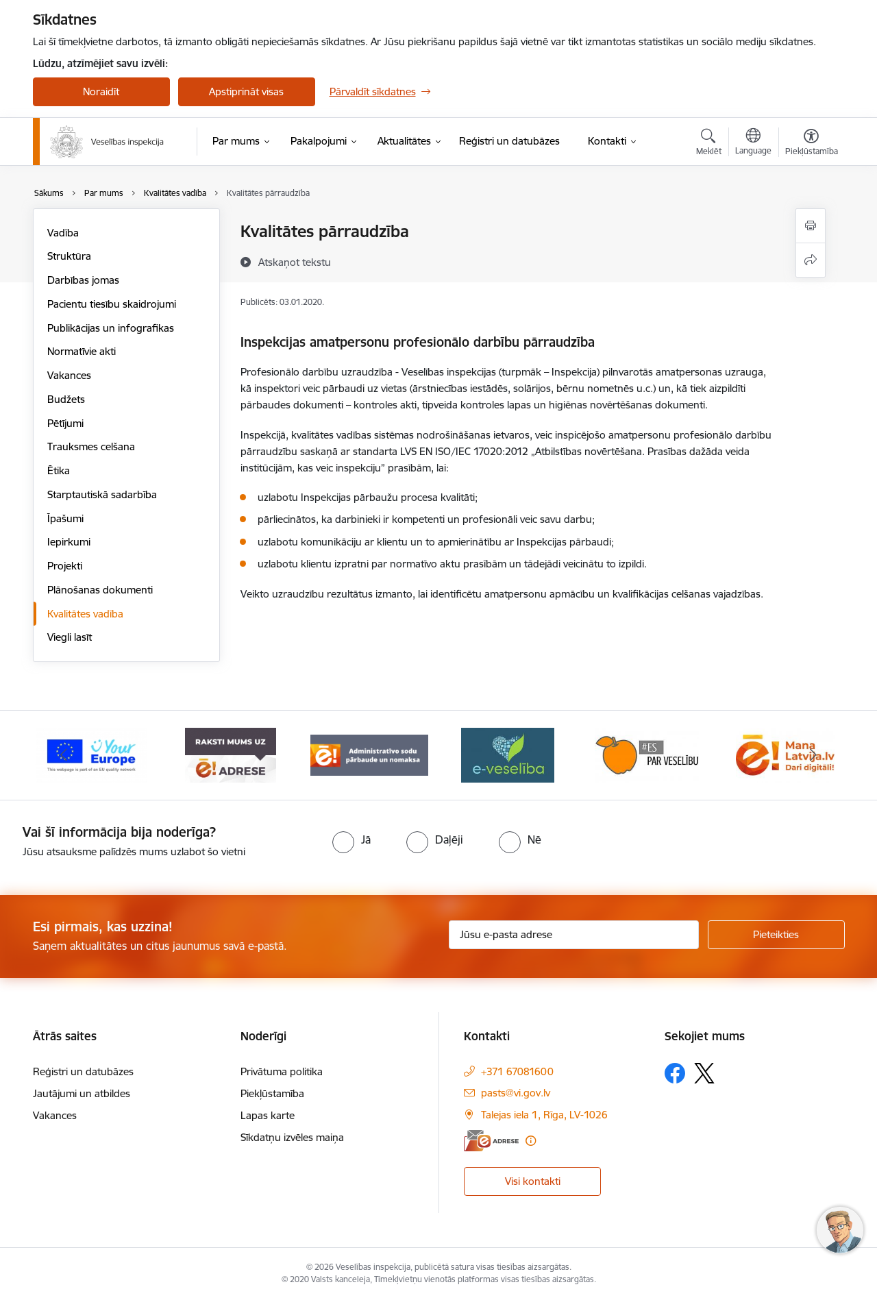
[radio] (351, 839)
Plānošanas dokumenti (100, 589)
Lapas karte (267, 1115)
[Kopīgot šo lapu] (810, 260)
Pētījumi (65, 423)
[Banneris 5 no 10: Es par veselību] (647, 754)
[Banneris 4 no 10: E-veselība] (507, 754)
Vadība (63, 232)
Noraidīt (101, 91)
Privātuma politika (281, 1071)
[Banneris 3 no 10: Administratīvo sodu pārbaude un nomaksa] (369, 754)
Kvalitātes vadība (85, 613)
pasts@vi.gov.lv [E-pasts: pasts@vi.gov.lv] (515, 1092)
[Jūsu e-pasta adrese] (574, 934)
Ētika (58, 470)
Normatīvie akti (81, 351)
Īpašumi (65, 518)
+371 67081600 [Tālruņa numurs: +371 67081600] (517, 1071)
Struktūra (69, 255)
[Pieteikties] (776, 934)
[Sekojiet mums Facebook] (675, 1073)
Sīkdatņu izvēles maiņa (292, 1137)
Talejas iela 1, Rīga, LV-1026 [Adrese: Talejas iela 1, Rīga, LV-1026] (544, 1114)
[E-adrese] (491, 1140)
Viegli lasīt (69, 636)
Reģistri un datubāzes (83, 1071)
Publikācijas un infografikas (110, 327)
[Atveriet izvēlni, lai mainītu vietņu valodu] (753, 143)
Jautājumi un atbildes (81, 1093)
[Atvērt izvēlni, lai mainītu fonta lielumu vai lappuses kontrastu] (811, 143)
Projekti (64, 565)
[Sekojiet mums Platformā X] (704, 1073)
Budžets (66, 399)
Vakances (69, 375)
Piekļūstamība (272, 1093)
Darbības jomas (83, 279)
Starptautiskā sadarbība (102, 494)
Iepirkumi (68, 541)
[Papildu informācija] (531, 1141)
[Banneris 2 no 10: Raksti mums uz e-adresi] (230, 754)
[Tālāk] (813, 755)
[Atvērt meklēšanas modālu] (708, 143)
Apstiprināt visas (246, 91)
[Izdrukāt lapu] (810, 226)
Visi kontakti (532, 1181)
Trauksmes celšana (91, 446)
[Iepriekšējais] (64, 755)
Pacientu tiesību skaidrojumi (111, 303)
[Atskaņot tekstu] (294, 262)
